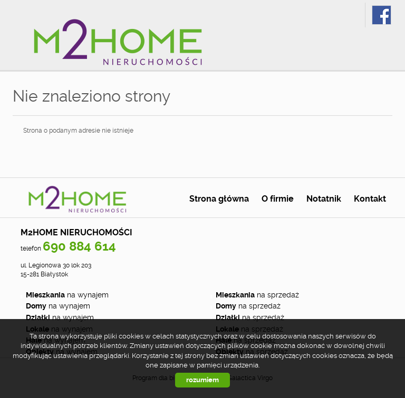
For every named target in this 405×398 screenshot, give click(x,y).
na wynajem (67, 295)
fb (381, 15)
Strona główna (219, 199)
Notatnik (323, 199)
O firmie (278, 199)
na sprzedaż (257, 295)
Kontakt (370, 199)
